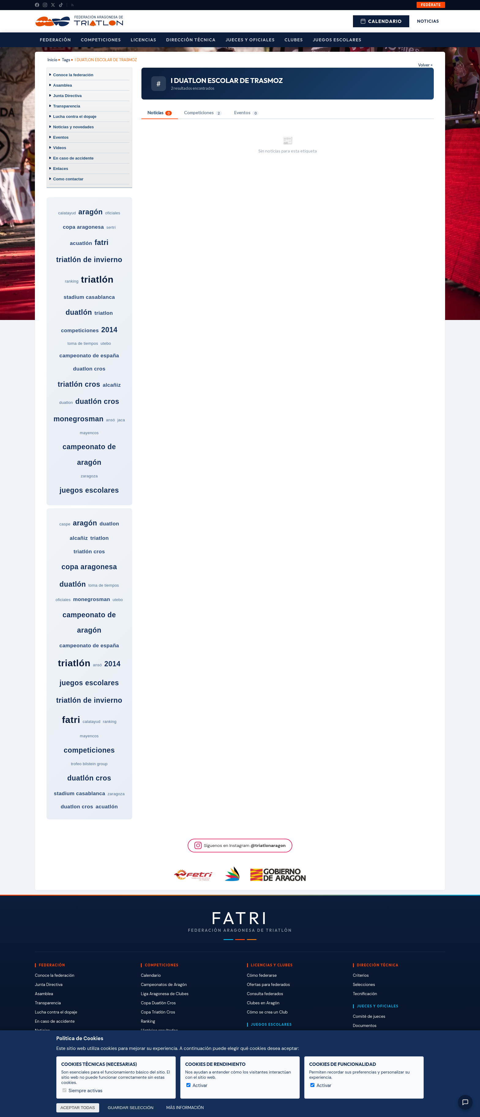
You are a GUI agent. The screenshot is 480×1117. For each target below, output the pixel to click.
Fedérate (431, 5)
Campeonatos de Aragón (164, 984)
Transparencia (66, 106)
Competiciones (101, 40)
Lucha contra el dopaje (75, 116)
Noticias (428, 21)
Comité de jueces (369, 1016)
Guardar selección (130, 1107)
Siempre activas (82, 1091)
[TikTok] (61, 5)
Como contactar (68, 179)
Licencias (143, 40)
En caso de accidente (73, 158)
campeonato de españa (89, 356)
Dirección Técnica (191, 40)
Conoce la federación (73, 75)
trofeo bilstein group (89, 764)
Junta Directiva (67, 95)
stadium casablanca (89, 297)
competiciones (80, 330)
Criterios (361, 975)
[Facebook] (37, 5)
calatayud (67, 213)
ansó (110, 420)
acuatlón (81, 243)
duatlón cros (97, 401)
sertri (110, 227)
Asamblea (62, 85)
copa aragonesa (83, 227)
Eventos (61, 137)
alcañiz (112, 385)
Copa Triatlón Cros (158, 1012)
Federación (55, 40)
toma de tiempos (83, 343)
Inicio (52, 59)
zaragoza (89, 476)
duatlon (66, 402)
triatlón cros (79, 384)
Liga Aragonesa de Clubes (165, 993)
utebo (106, 343)
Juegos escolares (337, 40)
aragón (90, 212)
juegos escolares (89, 490)
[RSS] (72, 5)
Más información (185, 1107)
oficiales (112, 213)
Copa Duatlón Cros (158, 1003)
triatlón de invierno (89, 260)
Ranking (148, 1021)
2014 (109, 330)
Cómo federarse (262, 975)
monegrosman (79, 419)
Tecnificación (365, 993)
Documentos (365, 1025)
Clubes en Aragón (263, 1003)
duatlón (79, 312)
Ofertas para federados (268, 984)
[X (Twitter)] (53, 5)
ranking (71, 281)
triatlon (103, 313)
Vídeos (59, 147)
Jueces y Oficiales (250, 40)
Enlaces (60, 168)
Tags (66, 59)
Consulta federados (265, 993)
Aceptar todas (78, 1107)
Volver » (425, 65)
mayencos (89, 433)
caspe (64, 524)
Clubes (294, 40)
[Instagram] (45, 5)
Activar (197, 1085)
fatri (102, 242)
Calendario (381, 21)
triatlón (97, 279)
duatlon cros (89, 369)
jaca (121, 420)
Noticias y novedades (73, 127)
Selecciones (364, 984)
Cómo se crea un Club (267, 1012)
